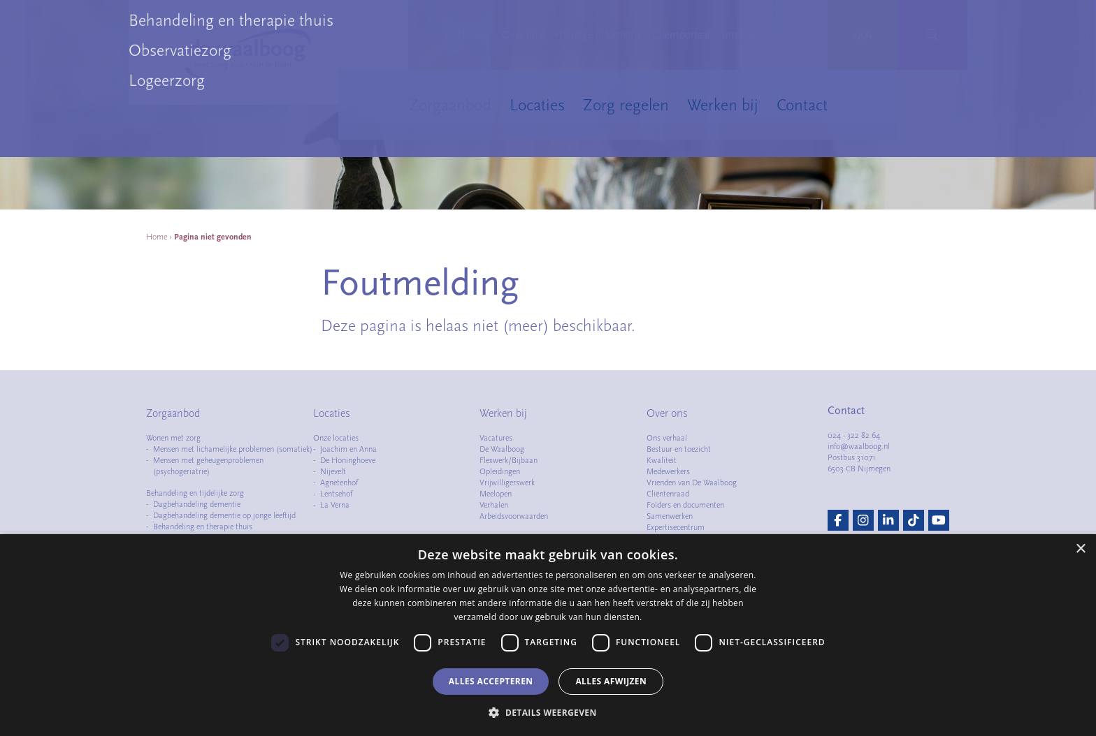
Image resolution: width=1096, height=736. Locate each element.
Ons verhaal (667, 438)
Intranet (739, 35)
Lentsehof (336, 494)
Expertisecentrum (676, 527)
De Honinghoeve (347, 460)
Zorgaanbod (450, 105)
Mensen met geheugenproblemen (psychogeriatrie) (208, 465)
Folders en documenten (685, 505)
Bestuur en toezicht (679, 449)
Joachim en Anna (348, 449)
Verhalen (494, 505)
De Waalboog (502, 449)
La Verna (334, 505)
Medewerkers (668, 471)
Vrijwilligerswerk (507, 482)
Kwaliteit (662, 460)
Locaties (537, 105)
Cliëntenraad (668, 494)
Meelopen (496, 494)
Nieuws (474, 35)
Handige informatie (598, 35)
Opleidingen (500, 471)
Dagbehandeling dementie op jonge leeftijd (224, 515)
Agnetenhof (339, 482)
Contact (802, 105)
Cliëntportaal (681, 35)
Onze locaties (336, 438)
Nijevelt (333, 471)
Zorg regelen (626, 105)
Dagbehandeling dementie (196, 504)
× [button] (1080, 549)
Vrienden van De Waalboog (692, 482)
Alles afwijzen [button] (611, 681)
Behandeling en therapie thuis (202, 526)
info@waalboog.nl (859, 446)
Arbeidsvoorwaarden (514, 516)
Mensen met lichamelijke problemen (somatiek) (232, 449)
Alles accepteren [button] (491, 681)
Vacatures (496, 438)
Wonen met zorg (173, 438)
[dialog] (548, 635)
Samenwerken (670, 516)
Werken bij (722, 105)
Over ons (522, 35)
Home (156, 237)
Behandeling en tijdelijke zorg (195, 493)
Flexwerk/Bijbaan (509, 460)
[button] (547, 712)
